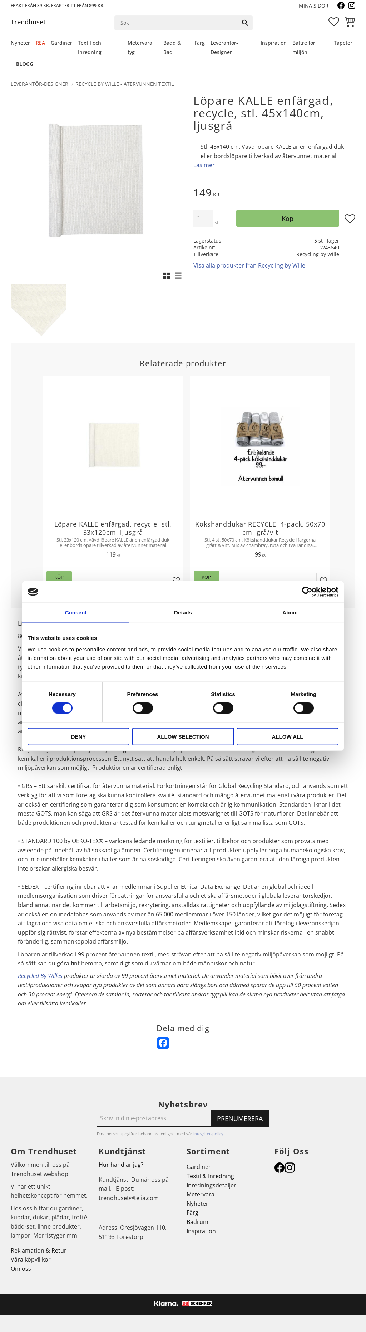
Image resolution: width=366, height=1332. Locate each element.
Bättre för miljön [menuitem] (303, 47)
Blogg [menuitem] (24, 63)
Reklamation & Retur (38, 1250)
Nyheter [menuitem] (20, 42)
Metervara (200, 1194)
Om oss (21, 1269)
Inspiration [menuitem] (274, 42)
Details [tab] (183, 612)
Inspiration (201, 1231)
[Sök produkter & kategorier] (176, 23)
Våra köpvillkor (31, 1259)
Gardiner (199, 1167)
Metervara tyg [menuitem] (140, 47)
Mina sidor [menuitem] (313, 5)
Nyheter (197, 1204)
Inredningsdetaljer (211, 1185)
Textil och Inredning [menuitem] (90, 47)
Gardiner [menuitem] (61, 42)
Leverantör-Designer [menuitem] (224, 47)
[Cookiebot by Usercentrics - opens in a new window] (307, 592)
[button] (333, 21)
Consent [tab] (76, 612)
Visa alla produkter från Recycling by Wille (249, 265)
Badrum (197, 1222)
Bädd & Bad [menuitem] (172, 47)
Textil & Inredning (210, 1176)
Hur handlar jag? (121, 1165)
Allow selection (183, 736)
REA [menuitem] (40, 42)
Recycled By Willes (40, 976)
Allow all (287, 736)
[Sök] (245, 23)
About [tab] (290, 612)
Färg (192, 1212)
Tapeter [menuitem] (343, 42)
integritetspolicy (208, 1133)
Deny (78, 736)
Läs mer (204, 165)
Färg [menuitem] (199, 42)
